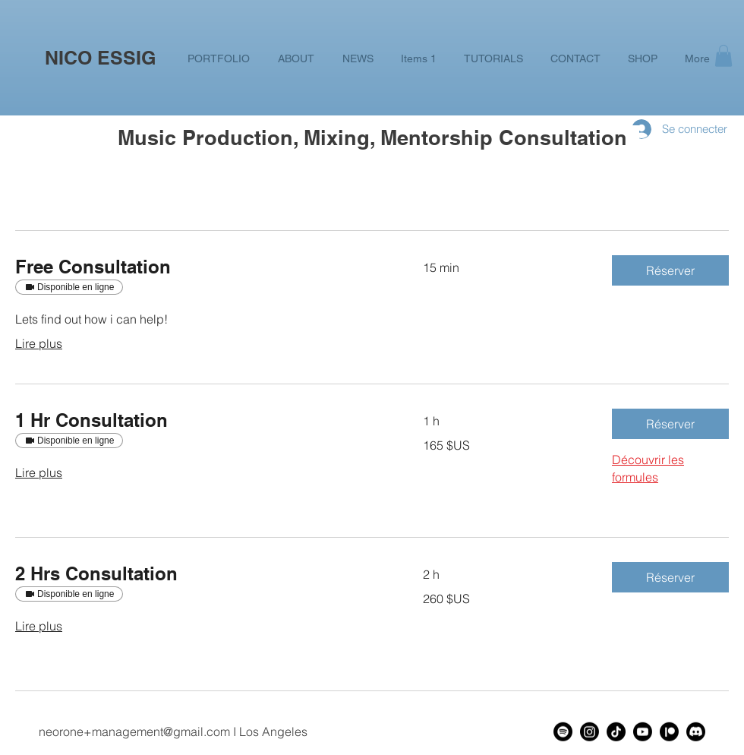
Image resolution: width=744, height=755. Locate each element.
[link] (200, 267)
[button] (723, 56)
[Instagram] (589, 731)
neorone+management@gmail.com (134, 731)
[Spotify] (562, 731)
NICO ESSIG (100, 57)
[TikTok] (616, 731)
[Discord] (695, 731)
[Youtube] (642, 731)
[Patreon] (669, 731)
